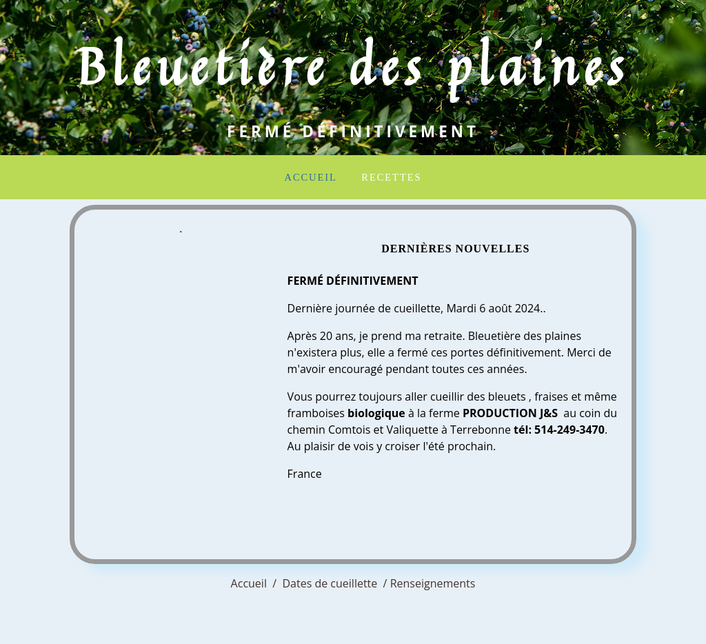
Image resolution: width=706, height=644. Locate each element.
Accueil (311, 177)
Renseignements (433, 583)
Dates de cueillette (329, 583)
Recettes (391, 177)
